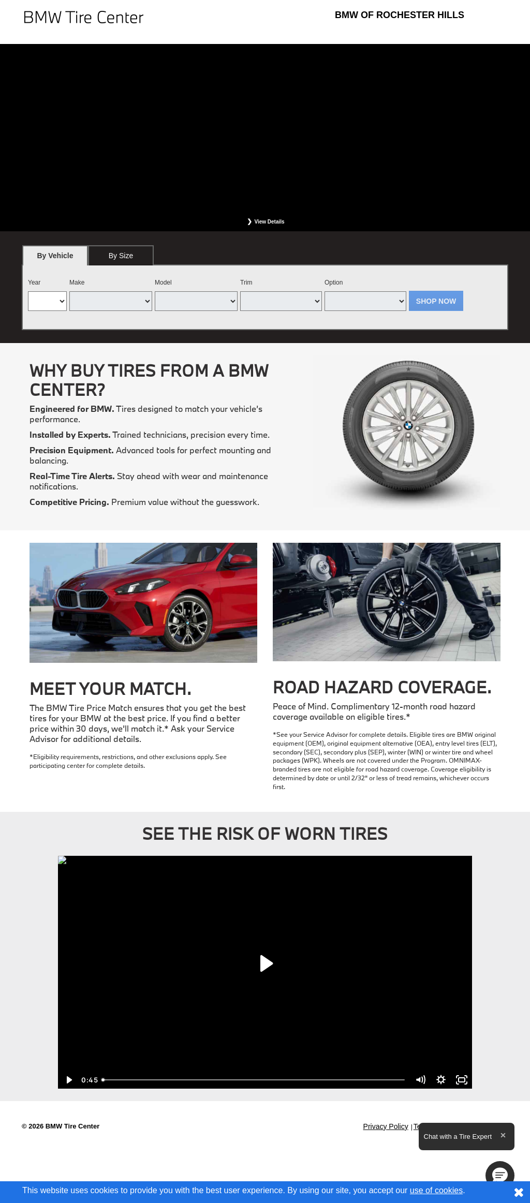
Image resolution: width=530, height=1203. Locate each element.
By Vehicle (55, 258)
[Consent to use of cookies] (518, 1192)
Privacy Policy (385, 1126)
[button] (499, 1175)
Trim (246, 282)
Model (163, 282)
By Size (121, 255)
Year (34, 282)
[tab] (55, 255)
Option (334, 282)
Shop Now (436, 301)
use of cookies (436, 1190)
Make (76, 282)
